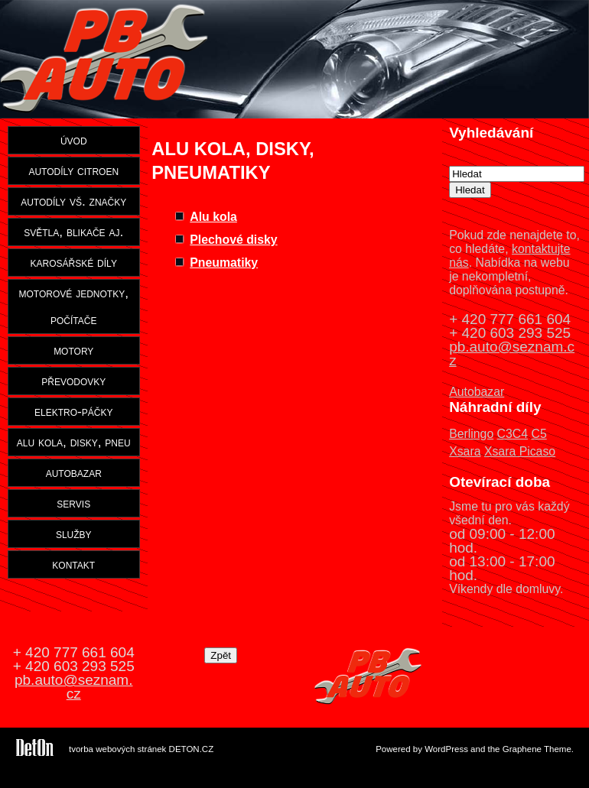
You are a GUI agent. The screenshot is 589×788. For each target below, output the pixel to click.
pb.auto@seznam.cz (511, 353)
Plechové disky (233, 239)
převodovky (73, 380)
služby (74, 533)
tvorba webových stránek (117, 749)
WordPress (446, 749)
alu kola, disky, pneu (74, 441)
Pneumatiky (224, 262)
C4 (520, 433)
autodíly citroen (73, 170)
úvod (73, 140)
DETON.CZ (191, 749)
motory (73, 350)
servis (73, 503)
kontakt (73, 564)
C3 (505, 433)
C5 (538, 433)
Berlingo (471, 433)
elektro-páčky (73, 411)
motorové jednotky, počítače (74, 306)
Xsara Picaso (519, 451)
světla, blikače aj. (73, 231)
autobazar (74, 472)
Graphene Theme (537, 749)
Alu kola (213, 216)
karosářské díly (74, 262)
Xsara (464, 451)
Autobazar (476, 391)
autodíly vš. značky (73, 201)
